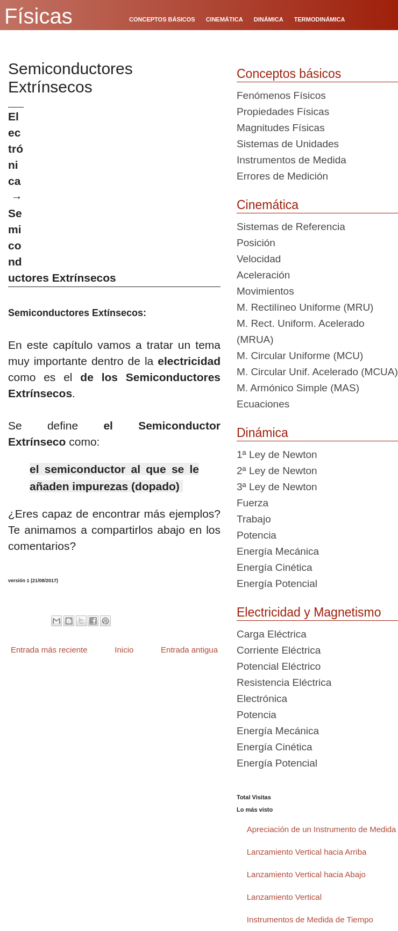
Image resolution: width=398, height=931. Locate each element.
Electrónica (262, 698)
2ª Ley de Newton (277, 470)
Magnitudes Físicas (281, 127)
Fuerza (252, 503)
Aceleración (263, 275)
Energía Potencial (277, 583)
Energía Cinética (274, 567)
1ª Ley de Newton (277, 454)
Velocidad (259, 258)
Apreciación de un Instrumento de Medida (321, 829)
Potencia (256, 535)
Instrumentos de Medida (291, 160)
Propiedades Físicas (283, 111)
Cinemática (267, 205)
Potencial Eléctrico (279, 666)
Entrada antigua (189, 649)
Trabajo (254, 519)
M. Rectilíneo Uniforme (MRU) (305, 307)
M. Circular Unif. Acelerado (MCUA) (317, 371)
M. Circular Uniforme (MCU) (300, 355)
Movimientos (265, 291)
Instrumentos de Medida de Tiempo (310, 919)
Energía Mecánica (278, 551)
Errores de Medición (282, 176)
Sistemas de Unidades (288, 143)
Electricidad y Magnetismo (309, 612)
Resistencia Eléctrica (284, 682)
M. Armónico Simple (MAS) (298, 387)
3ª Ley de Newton (277, 486)
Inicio (124, 649)
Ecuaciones (263, 404)
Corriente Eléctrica (279, 650)
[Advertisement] (126, 182)
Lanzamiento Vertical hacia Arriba (307, 851)
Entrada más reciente (49, 649)
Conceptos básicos (289, 74)
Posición (256, 242)
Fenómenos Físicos (281, 95)
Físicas (38, 16)
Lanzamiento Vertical (284, 896)
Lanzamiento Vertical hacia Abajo (306, 874)
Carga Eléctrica (272, 634)
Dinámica (262, 433)
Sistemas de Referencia (291, 226)
